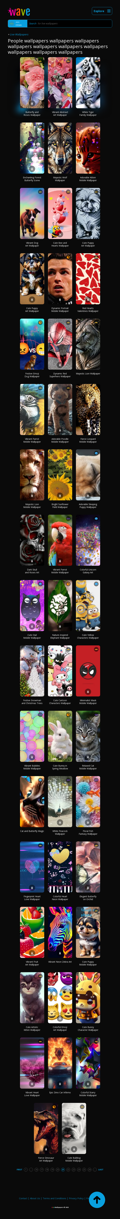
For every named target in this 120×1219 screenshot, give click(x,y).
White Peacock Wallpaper (60, 832)
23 (73, 1169)
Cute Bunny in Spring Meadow (60, 767)
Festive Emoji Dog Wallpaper (32, 375)
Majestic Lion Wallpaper (88, 373)
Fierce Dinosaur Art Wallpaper (46, 1159)
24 (79, 1169)
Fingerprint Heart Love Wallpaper (32, 898)
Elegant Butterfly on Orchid (88, 898)
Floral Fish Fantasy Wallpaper (88, 832)
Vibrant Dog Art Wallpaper (32, 244)
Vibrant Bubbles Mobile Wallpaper (32, 767)
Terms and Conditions (54, 1198)
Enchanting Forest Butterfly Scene (32, 179)
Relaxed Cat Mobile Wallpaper (88, 767)
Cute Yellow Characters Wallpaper (88, 636)
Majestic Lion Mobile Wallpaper (32, 506)
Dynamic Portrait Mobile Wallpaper (60, 309)
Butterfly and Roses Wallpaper (32, 113)
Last (100, 1169)
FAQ (88, 1198)
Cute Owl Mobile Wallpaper (32, 636)
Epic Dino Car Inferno (60, 1092)
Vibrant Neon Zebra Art (60, 961)
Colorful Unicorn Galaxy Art (88, 571)
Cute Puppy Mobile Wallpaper (88, 963)
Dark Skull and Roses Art (32, 571)
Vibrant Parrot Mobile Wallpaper (32, 440)
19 (52, 1169)
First (19, 1169)
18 (47, 1169)
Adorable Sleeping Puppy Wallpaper (88, 506)
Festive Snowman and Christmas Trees (32, 702)
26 (89, 1169)
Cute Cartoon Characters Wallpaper (60, 702)
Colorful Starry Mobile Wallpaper (88, 1094)
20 (58, 1169)
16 (36, 1169)
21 (63, 1169)
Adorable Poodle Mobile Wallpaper (60, 440)
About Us (35, 1198)
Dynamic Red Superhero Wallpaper (60, 375)
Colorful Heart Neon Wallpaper (60, 898)
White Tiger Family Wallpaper (88, 113)
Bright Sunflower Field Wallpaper (60, 506)
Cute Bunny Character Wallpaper (88, 1028)
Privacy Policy (76, 1198)
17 (42, 1169)
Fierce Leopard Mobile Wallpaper (88, 440)
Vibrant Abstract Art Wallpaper (60, 113)
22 (68, 1169)
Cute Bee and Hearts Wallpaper (60, 244)
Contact (23, 1198)
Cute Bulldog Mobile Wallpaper (74, 1159)
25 (84, 1169)
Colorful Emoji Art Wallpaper (60, 1028)
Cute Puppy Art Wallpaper (88, 244)
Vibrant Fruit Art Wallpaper (32, 963)
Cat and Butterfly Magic (32, 831)
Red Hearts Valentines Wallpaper (88, 309)
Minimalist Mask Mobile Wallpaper (88, 702)
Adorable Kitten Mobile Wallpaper (88, 179)
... (31, 1169)
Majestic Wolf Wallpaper (60, 179)
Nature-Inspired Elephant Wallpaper (60, 636)
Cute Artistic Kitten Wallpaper (32, 1028)
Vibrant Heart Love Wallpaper (32, 1094)
